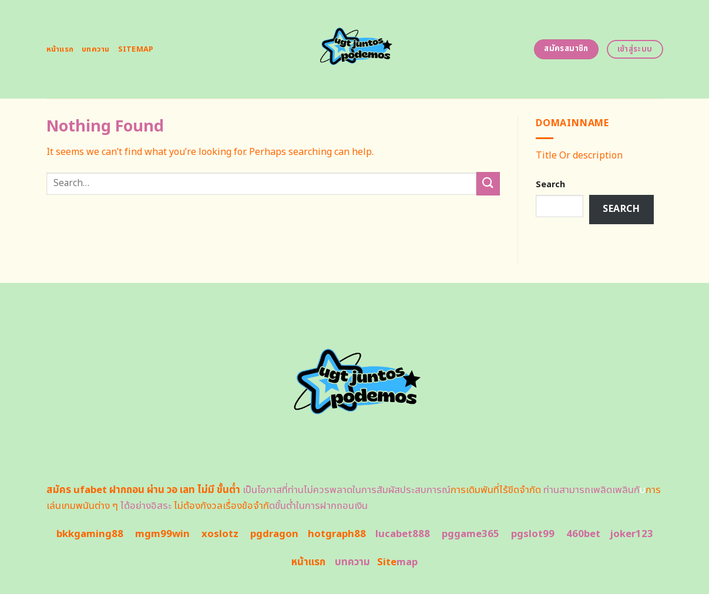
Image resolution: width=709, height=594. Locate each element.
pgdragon (274, 534)
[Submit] (488, 183)
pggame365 (470, 534)
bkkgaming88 (89, 534)
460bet (583, 534)
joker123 (631, 534)
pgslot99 (533, 534)
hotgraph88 (337, 534)
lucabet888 (402, 534)
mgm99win (162, 534)
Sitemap (136, 49)
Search (550, 184)
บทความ (96, 49)
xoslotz (219, 534)
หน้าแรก (60, 49)
